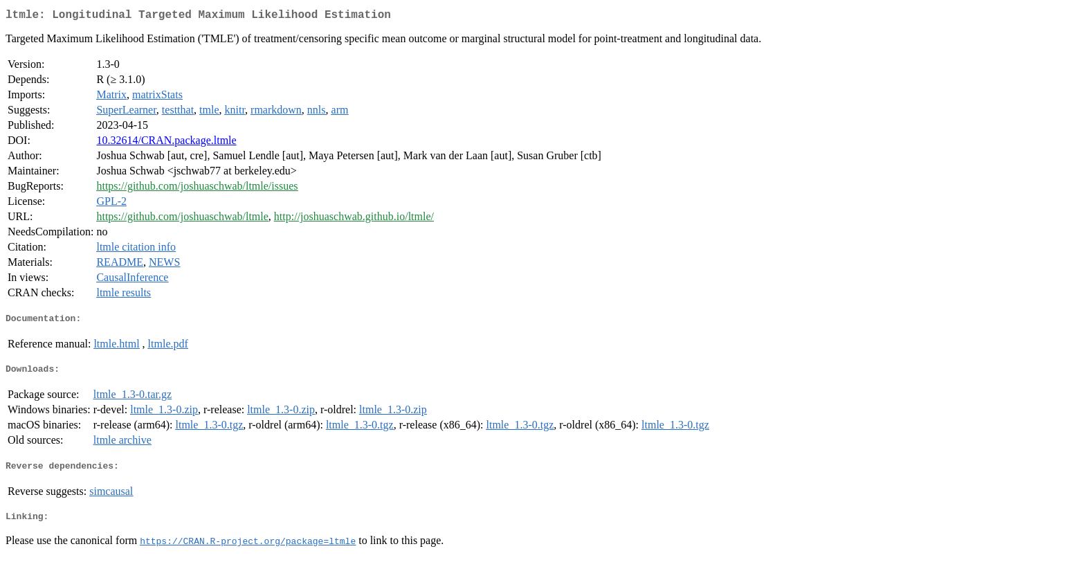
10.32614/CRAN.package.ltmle (166, 143)
